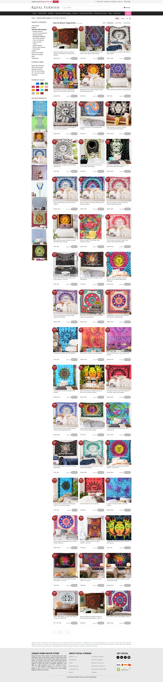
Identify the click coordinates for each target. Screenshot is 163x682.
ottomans (38, 668)
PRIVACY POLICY (98, 663)
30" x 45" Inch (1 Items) (38, 73)
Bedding (50, 13)
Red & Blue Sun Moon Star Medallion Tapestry (118, 616)
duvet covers (46, 668)
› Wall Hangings (36, 49)
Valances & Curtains (100, 13)
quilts (112, 644)
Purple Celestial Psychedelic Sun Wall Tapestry (119, 89)
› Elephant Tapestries (37, 34)
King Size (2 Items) (37, 69)
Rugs (110, 13)
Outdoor (75, 13)
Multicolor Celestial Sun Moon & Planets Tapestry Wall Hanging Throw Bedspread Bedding (64, 53)
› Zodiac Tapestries (37, 42)
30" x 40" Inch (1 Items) (38, 71)
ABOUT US (73, 656)
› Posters (34, 43)
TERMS (94, 672)
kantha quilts (58, 667)
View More (34, 75)
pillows (101, 644)
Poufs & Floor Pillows (86, 13)
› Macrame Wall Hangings (38, 47)
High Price (127, 23)
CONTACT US (74, 669)
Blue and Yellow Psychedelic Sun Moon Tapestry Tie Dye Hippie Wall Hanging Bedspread (117, 279)
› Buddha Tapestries (37, 45)
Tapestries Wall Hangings (63, 13)
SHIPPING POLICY (98, 666)
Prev (56, 632)
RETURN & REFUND (99, 669)
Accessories (116, 13)
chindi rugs (51, 665)
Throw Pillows (42, 13)
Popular (110, 23)
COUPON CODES (98, 656)
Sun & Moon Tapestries (59, 18)
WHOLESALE (73, 666)
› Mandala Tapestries (37, 31)
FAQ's (71, 663)
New (104, 23)
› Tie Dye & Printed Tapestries (39, 33)
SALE (128, 13)
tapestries (34, 667)
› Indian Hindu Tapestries (38, 38)
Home (34, 13)
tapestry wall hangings (54, 646)
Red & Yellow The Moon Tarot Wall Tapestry (91, 353)
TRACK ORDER (97, 660)
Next (68, 632)
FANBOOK (72, 660)
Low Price (118, 23)
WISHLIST (100, 1)
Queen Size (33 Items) (38, 65)
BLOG (71, 672)
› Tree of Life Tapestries (38, 40)
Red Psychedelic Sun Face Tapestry (89, 503)
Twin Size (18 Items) (37, 67)
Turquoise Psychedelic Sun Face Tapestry (64, 353)
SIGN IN (119, 1)
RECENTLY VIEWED (110, 1)
